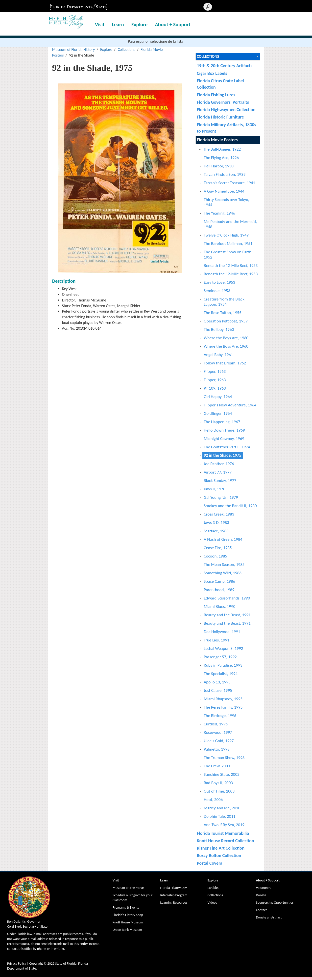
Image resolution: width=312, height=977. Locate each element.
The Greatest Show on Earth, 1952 (228, 254)
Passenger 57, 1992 (220, 656)
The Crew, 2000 (217, 766)
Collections (126, 49)
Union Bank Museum (127, 930)
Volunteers (263, 888)
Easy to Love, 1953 (219, 282)
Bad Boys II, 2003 (218, 782)
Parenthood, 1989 (219, 589)
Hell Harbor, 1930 (219, 166)
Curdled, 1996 (216, 724)
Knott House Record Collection (225, 840)
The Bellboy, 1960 (219, 329)
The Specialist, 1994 (221, 673)
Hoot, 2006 (213, 799)
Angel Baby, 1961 (218, 354)
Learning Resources (173, 902)
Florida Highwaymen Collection (226, 109)
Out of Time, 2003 (219, 791)
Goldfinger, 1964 (218, 413)
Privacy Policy (16, 963)
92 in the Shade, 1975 (222, 455)
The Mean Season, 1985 (224, 564)
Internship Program (173, 895)
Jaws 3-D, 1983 (216, 522)
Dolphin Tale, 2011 (220, 816)
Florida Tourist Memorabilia (223, 833)
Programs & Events (126, 907)
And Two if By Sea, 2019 (224, 824)
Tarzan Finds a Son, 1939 (225, 174)
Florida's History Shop (128, 915)
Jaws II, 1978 (214, 489)
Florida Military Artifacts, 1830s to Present (226, 128)
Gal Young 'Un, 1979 (221, 497)
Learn (118, 24)
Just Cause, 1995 (218, 690)
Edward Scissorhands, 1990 (227, 598)
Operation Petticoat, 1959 (226, 321)
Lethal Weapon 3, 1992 (223, 648)
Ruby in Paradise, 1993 (223, 665)
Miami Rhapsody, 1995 (223, 698)
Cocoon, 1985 (215, 556)
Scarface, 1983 (216, 531)
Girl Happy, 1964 (218, 396)
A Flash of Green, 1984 (223, 539)
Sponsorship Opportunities (274, 902)
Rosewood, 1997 (218, 732)
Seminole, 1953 (217, 290)
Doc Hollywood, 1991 (222, 631)
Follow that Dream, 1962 (225, 363)
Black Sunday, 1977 (220, 480)
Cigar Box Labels (212, 73)
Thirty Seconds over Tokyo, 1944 (226, 202)
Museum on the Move (128, 888)
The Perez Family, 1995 (223, 707)
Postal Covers (209, 863)
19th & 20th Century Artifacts (224, 65)
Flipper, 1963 (215, 371)
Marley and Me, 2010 (222, 808)
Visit (99, 24)
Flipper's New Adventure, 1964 (230, 405)
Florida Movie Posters (217, 139)
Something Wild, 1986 (222, 573)
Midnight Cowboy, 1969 (224, 438)
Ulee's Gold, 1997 (219, 740)
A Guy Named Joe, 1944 (224, 191)
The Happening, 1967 (222, 421)
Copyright (36, 963)
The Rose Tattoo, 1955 (222, 312)
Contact (261, 910)
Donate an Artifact (269, 917)
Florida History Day (173, 888)
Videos (212, 902)
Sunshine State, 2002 (222, 774)
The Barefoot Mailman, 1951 (228, 243)
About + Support (173, 24)
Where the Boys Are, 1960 (226, 337)
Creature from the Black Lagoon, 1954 (224, 302)
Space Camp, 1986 (219, 581)
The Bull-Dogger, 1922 (222, 149)
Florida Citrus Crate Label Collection (220, 84)
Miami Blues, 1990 (220, 606)
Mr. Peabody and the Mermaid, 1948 (230, 224)
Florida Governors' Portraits (223, 102)
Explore (139, 24)
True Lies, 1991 (216, 640)
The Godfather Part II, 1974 (227, 447)
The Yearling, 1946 (219, 213)
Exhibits (213, 888)
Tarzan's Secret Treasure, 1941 (229, 182)
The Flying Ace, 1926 (221, 157)
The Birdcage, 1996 (220, 715)
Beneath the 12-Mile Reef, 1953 (231, 265)
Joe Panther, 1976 (219, 463)
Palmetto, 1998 (217, 749)
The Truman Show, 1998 (224, 757)
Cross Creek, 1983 (219, 514)
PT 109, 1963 (215, 388)
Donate (261, 895)
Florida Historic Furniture (220, 117)
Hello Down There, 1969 (224, 430)
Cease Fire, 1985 (218, 547)
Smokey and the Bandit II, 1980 (230, 505)
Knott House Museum (128, 922)
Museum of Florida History (73, 49)
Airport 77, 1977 (218, 472)
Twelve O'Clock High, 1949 (226, 235)
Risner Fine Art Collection (221, 848)
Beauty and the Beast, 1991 (227, 615)
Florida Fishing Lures (216, 95)
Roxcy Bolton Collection (219, 855)
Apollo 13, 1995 (217, 682)
